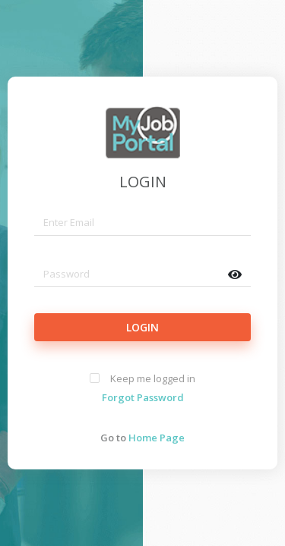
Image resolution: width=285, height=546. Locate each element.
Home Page (156, 437)
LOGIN (142, 181)
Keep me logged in (152, 378)
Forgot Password (143, 397)
